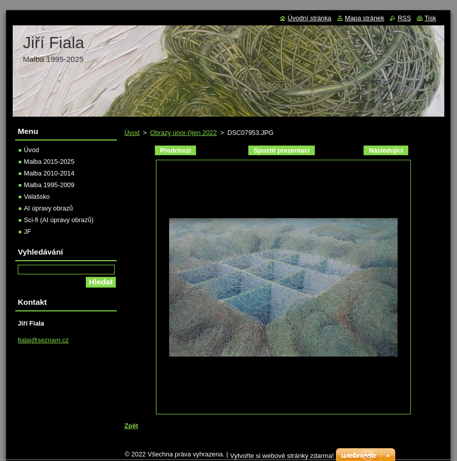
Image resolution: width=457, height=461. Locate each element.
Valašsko (37, 196)
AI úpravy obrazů (48, 208)
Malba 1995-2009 (49, 185)
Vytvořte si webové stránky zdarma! (282, 455)
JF (27, 231)
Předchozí (175, 150)
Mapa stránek (364, 18)
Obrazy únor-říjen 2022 (183, 132)
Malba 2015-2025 (49, 161)
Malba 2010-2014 (49, 173)
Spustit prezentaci (281, 150)
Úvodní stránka (309, 18)
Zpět (131, 426)
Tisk (430, 18)
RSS (404, 18)
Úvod (132, 132)
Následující (386, 150)
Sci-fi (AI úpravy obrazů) (58, 220)
